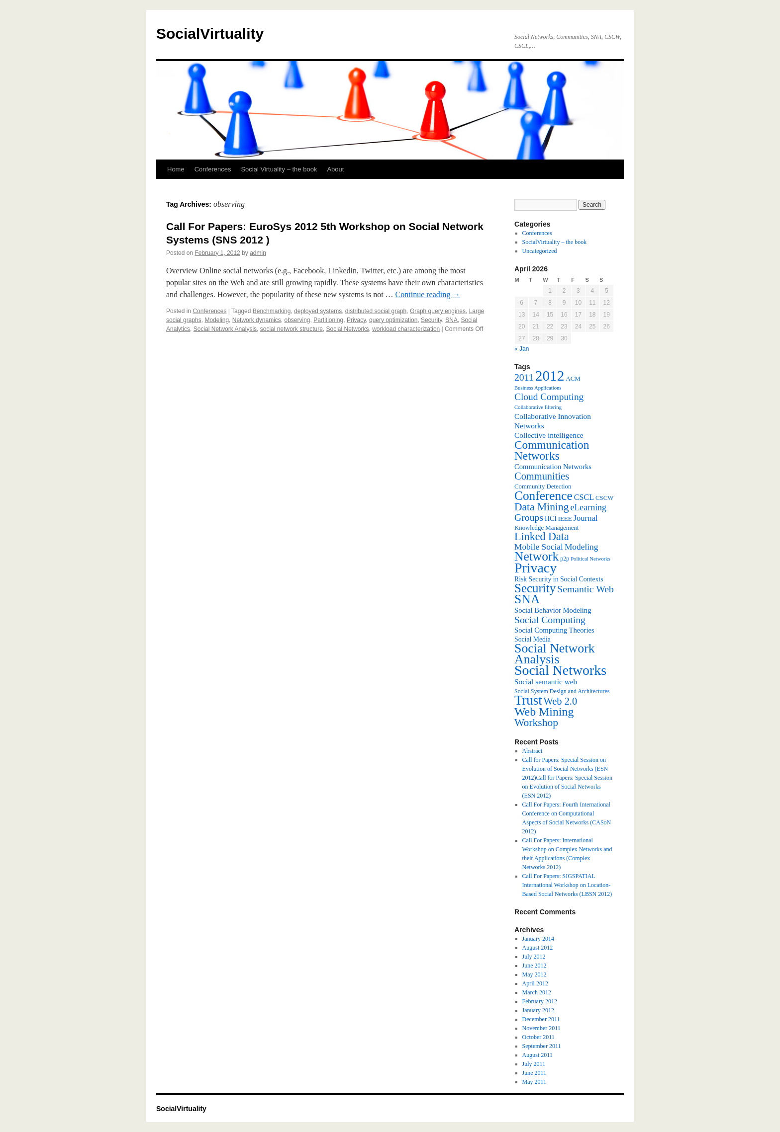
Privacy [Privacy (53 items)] (535, 567)
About (335, 169)
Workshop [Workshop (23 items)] (536, 722)
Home (176, 169)
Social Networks (347, 328)
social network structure (291, 328)
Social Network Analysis (225, 328)
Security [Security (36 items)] (535, 588)
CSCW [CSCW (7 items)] (604, 497)
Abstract (532, 750)
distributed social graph (375, 311)
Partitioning (328, 320)
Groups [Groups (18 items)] (528, 517)
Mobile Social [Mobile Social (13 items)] (538, 547)
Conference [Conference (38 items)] (543, 495)
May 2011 (534, 1081)
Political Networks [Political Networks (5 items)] (590, 559)
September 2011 (541, 1046)
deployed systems (318, 311)
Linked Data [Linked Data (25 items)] (541, 536)
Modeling (216, 320)
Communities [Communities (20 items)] (541, 476)
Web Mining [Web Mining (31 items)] (544, 711)
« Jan (521, 348)
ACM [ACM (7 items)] (573, 378)
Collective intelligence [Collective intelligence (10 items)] (549, 435)
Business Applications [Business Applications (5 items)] (537, 388)
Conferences (213, 169)
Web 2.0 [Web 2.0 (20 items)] (561, 701)
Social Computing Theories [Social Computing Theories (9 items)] (554, 630)
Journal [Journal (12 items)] (586, 518)
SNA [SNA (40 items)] (527, 599)
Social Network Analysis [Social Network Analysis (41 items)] (554, 653)
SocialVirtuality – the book (554, 242)
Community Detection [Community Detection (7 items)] (542, 486)
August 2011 (537, 1054)
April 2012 (535, 983)
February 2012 (539, 1001)
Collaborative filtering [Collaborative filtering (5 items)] (538, 407)
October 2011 (538, 1037)
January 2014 (538, 938)
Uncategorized (539, 250)
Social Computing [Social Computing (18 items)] (549, 619)
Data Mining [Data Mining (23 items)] (541, 507)
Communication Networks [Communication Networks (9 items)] (552, 467)
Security (431, 320)
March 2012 (536, 992)
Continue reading (428, 294)
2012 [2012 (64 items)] (550, 376)
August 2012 (537, 947)
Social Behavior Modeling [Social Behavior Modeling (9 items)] (552, 610)
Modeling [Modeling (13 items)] (581, 547)
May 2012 (534, 974)
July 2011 (534, 1063)
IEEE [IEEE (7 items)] (565, 518)
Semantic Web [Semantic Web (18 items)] (585, 588)
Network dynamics (256, 320)
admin (258, 252)
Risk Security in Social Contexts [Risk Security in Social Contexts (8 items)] (558, 579)
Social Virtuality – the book (279, 169)
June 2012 (534, 965)
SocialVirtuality (210, 33)
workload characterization (406, 328)
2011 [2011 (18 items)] (524, 377)
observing (297, 320)
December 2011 (541, 1019)
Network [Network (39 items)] (536, 556)
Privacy (356, 320)
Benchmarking (272, 311)
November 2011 (541, 1028)
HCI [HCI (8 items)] (551, 518)
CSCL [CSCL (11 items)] (584, 497)
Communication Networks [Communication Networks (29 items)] (551, 450)
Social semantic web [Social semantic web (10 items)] (545, 681)
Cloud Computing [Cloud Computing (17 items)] (549, 397)
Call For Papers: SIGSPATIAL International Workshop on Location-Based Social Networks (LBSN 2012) (567, 885)
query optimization (393, 320)
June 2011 (534, 1072)
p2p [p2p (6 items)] (564, 558)
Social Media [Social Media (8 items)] (532, 639)
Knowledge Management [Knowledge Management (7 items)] (546, 527)
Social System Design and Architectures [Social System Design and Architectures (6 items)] (561, 691)
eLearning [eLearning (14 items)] (588, 507)
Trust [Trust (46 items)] (528, 700)
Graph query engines (438, 311)
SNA (451, 320)
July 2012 (534, 956)
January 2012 (538, 1010)
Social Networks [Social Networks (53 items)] (560, 670)
